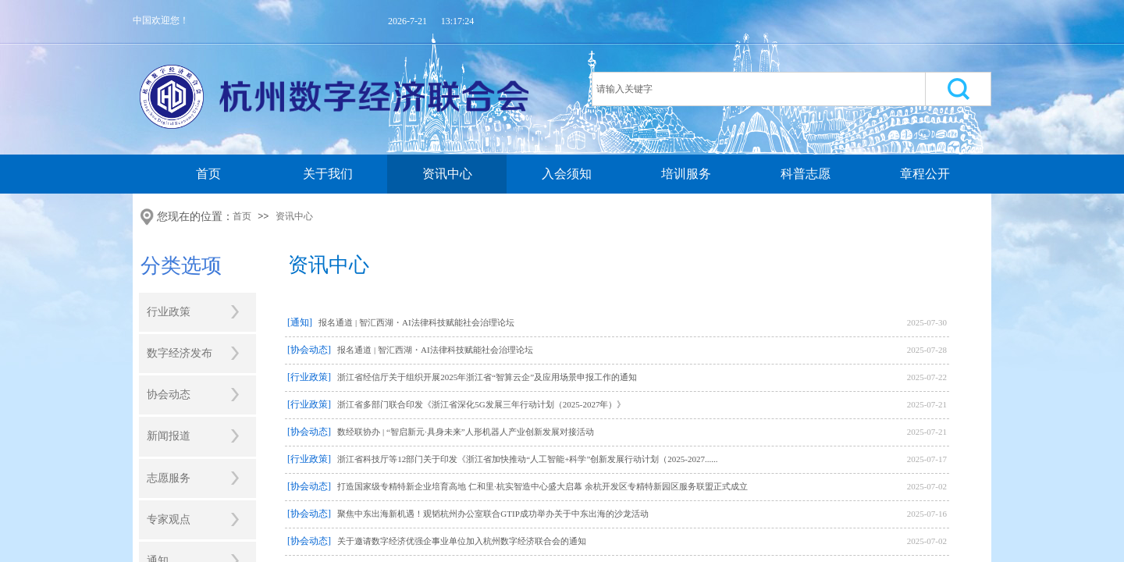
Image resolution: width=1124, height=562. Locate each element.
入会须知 (567, 173)
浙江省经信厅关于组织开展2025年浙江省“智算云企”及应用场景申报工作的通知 (487, 377)
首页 (208, 173)
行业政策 (168, 312)
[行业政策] (309, 377)
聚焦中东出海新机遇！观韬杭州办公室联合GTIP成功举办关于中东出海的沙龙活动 (492, 513)
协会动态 (168, 394)
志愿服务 (168, 478)
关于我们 (328, 173)
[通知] (299, 322)
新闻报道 (168, 436)
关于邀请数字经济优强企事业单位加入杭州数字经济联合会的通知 (461, 541)
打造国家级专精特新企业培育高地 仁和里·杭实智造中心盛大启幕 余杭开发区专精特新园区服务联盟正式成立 (542, 486)
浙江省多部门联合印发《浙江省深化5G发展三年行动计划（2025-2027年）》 (481, 404)
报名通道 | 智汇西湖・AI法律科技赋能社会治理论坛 (416, 322)
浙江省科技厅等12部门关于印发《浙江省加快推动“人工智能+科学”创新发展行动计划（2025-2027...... (527, 459)
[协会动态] (309, 349)
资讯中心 (447, 173)
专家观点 (168, 519)
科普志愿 (806, 173)
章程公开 (925, 173)
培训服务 (686, 173)
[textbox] (759, 89)
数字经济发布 (179, 353)
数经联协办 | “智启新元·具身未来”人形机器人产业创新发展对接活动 (465, 431)
